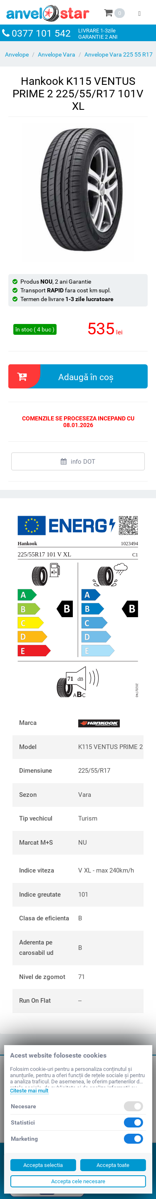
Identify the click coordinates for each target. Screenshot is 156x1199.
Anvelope (17, 54)
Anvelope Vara (56, 54)
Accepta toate (113, 1165)
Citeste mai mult (29, 1091)
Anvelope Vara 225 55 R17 (118, 54)
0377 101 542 (41, 33)
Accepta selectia (43, 1165)
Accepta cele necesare (78, 1181)
